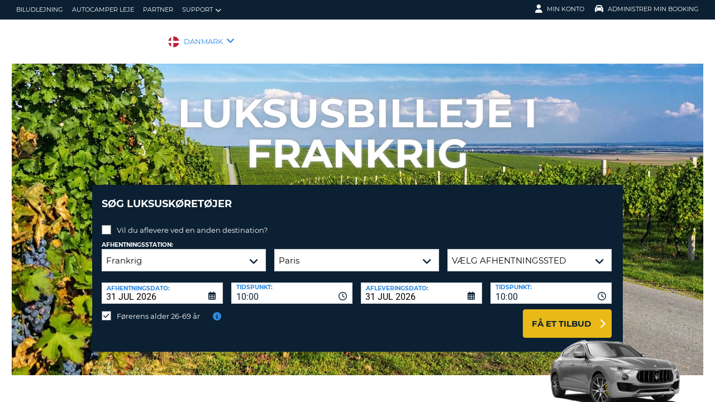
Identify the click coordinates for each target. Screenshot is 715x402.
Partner (158, 9)
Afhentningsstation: (137, 236)
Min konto (559, 9)
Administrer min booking (647, 9)
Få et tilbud (561, 315)
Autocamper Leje (103, 9)
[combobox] (291, 284)
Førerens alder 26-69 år (158, 307)
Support (201, 9)
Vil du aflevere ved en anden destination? (192, 221)
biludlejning (39, 9)
